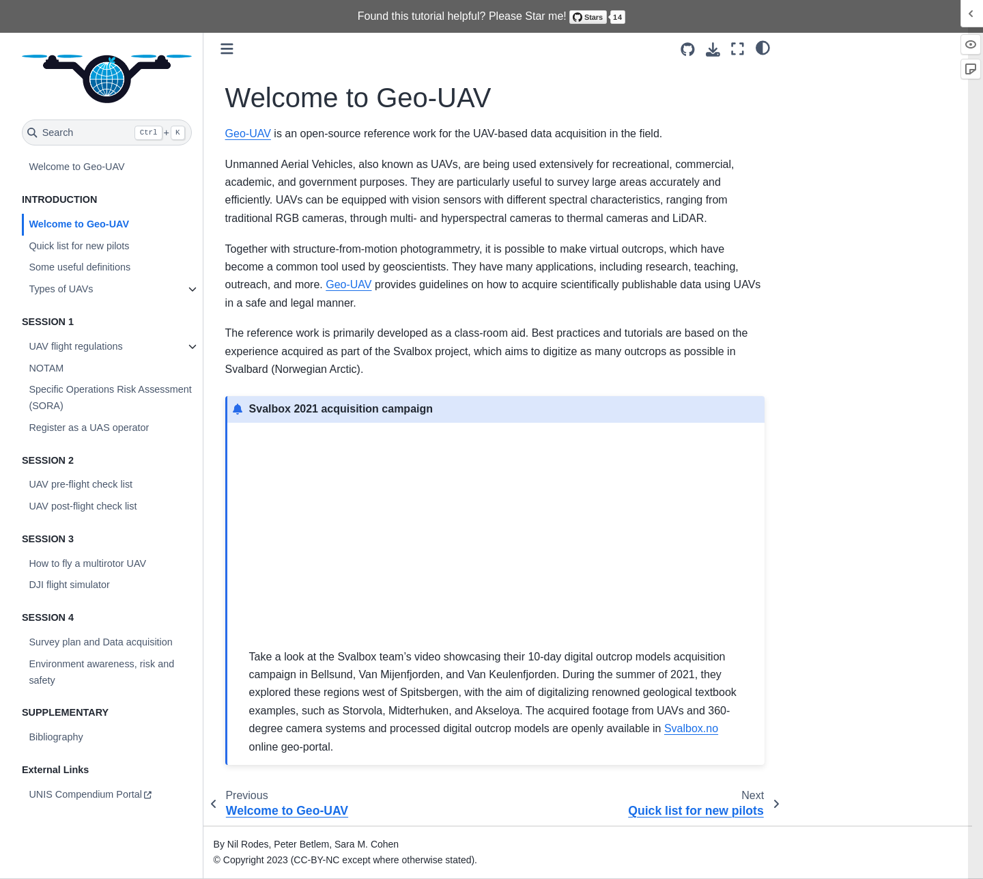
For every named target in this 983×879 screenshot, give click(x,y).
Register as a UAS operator (89, 427)
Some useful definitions (79, 267)
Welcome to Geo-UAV (76, 166)
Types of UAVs (61, 288)
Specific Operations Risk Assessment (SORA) (110, 397)
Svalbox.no (691, 728)
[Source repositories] (687, 49)
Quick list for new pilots (79, 245)
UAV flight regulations (75, 346)
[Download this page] (713, 49)
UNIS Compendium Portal (85, 794)
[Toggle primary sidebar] (227, 49)
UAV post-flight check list (83, 506)
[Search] (107, 132)
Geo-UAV (248, 133)
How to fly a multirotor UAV (87, 563)
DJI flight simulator (69, 584)
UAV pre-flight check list (80, 484)
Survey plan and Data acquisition (100, 642)
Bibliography (56, 736)
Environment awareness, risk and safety (101, 672)
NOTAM (46, 368)
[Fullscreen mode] (737, 49)
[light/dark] (762, 47)
